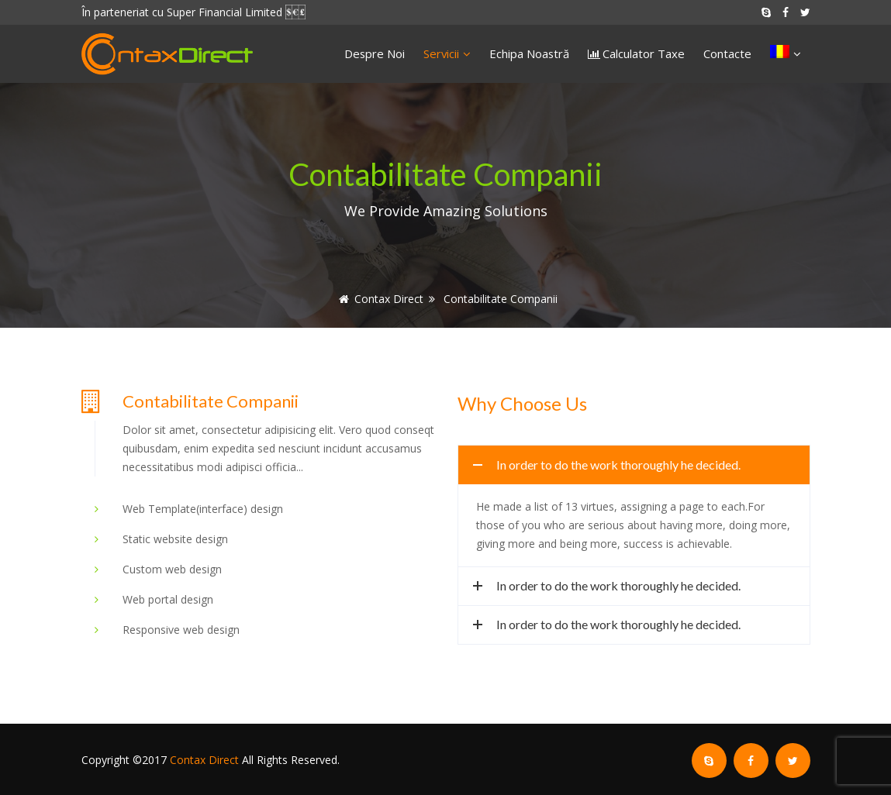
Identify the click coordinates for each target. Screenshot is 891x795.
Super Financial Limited (224, 12)
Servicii (447, 53)
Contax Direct (204, 759)
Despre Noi (374, 53)
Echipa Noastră (529, 53)
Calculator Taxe (644, 53)
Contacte (727, 53)
